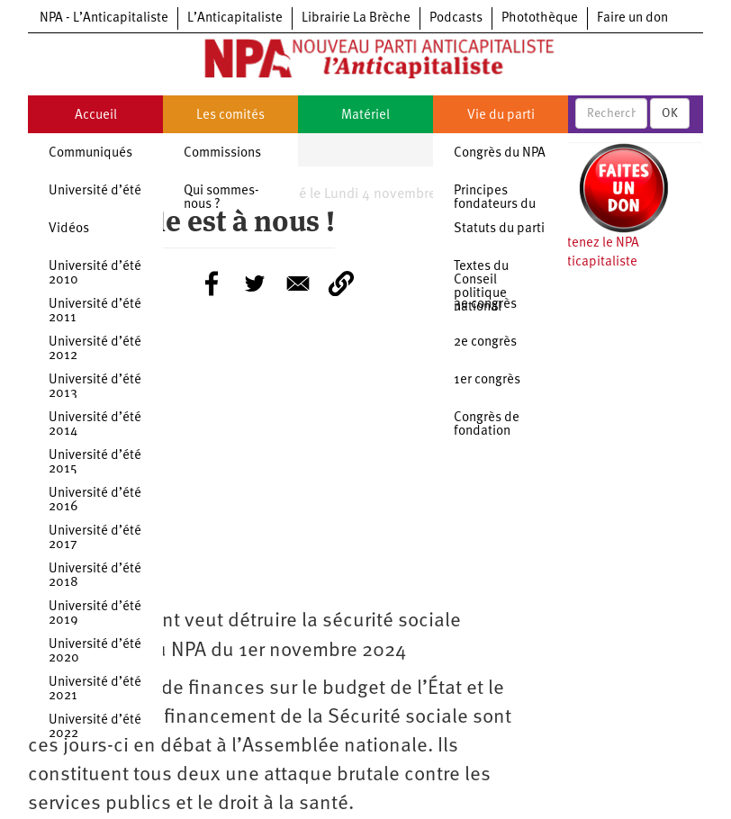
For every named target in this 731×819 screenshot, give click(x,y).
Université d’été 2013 (95, 387)
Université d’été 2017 (95, 538)
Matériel (365, 115)
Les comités (230, 115)
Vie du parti (501, 115)
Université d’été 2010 (95, 273)
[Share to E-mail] (298, 284)
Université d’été (95, 191)
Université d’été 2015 (95, 462)
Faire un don (632, 18)
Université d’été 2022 (95, 727)
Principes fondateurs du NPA (495, 204)
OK (670, 113)
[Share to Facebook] (212, 284)
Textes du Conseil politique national (481, 287)
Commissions (222, 153)
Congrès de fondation (486, 424)
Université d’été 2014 (95, 424)
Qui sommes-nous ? (221, 198)
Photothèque (539, 18)
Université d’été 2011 (95, 311)
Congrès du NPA (500, 153)
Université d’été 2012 (95, 349)
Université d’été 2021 (95, 689)
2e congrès (485, 342)
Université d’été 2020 (95, 651)
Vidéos (69, 229)
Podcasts (456, 18)
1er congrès (487, 380)
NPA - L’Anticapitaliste (104, 18)
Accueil (96, 115)
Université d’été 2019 (95, 613)
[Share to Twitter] (255, 284)
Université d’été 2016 (95, 500)
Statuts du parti (499, 229)
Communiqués (90, 153)
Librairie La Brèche (356, 18)
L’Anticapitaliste (235, 18)
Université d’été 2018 (95, 576)
